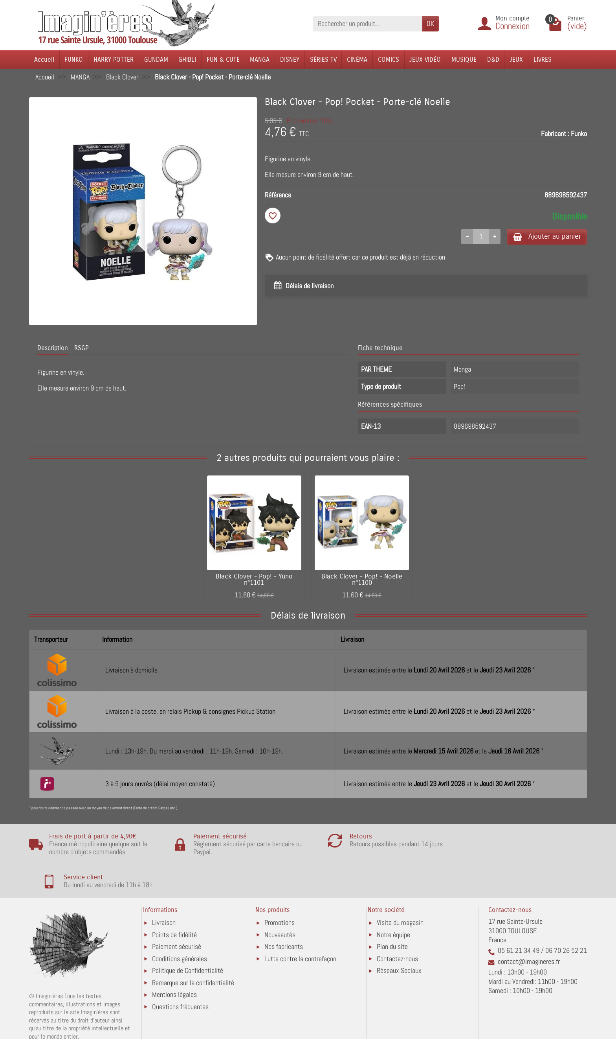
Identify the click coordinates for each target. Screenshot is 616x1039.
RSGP (81, 348)
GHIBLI (187, 59)
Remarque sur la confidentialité (193, 949)
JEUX (516, 59)
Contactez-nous (397, 925)
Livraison (164, 889)
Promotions (279, 889)
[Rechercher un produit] (367, 23)
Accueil (44, 59)
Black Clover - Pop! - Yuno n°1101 (254, 580)
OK (430, 23)
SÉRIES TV (323, 59)
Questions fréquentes (180, 973)
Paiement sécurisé (176, 913)
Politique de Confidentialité (187, 937)
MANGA (260, 59)
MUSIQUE (464, 59)
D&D (493, 59)
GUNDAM (156, 59)
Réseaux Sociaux (399, 937)
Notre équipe (393, 901)
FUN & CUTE (223, 59)
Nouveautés (279, 901)
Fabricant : (555, 133)
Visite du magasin (400, 889)
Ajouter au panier (545, 236)
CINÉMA (357, 59)
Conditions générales (179, 925)
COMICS (388, 59)
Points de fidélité (174, 901)
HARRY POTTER (114, 59)
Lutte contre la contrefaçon (300, 925)
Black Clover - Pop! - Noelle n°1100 (361, 580)
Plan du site (392, 913)
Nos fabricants (283, 913)
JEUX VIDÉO (425, 59)
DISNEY (289, 59)
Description (52, 348)
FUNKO (73, 59)
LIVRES (543, 59)
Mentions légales (174, 961)
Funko (579, 133)
